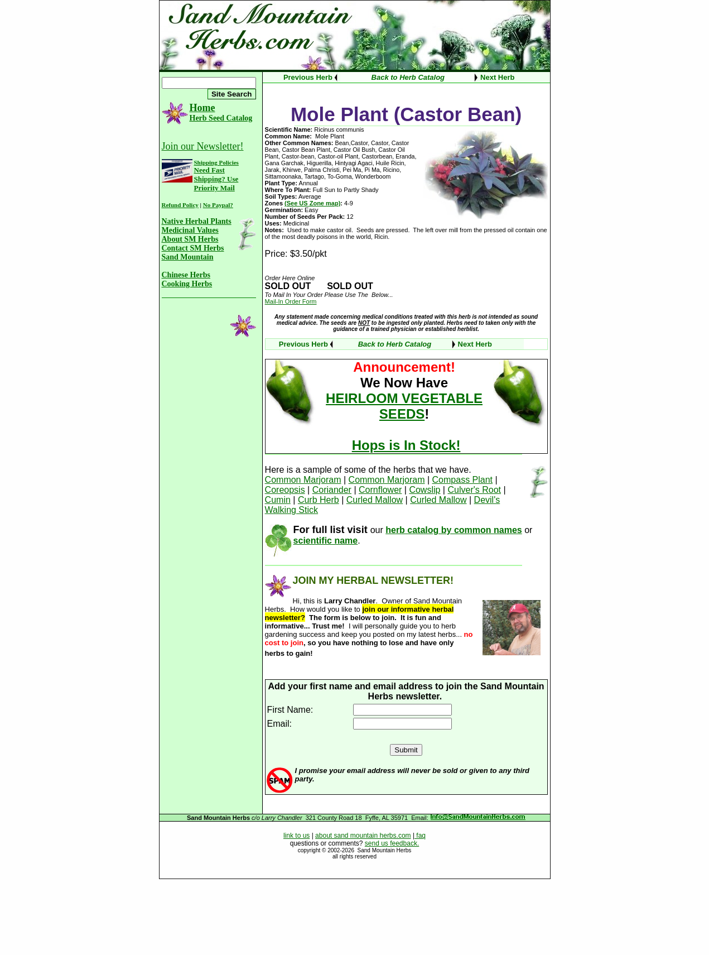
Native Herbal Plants (196, 221)
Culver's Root (474, 490)
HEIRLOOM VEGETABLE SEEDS (404, 406)
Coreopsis (285, 490)
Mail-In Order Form (291, 301)
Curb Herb (318, 500)
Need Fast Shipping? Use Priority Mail (216, 179)
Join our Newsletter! (203, 146)
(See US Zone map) (312, 203)
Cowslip (424, 490)
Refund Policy (180, 204)
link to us (296, 835)
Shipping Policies (216, 162)
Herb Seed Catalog (221, 118)
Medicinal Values (190, 230)
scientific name (325, 540)
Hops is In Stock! (406, 445)
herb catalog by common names (453, 530)
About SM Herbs (190, 239)
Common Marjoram (303, 479)
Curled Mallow (374, 500)
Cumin (278, 500)
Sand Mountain (188, 257)
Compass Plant (462, 479)
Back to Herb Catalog (408, 77)
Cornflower (380, 490)
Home (202, 107)
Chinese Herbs (186, 275)
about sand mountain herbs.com (363, 835)
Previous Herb (307, 77)
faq (420, 835)
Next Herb (497, 77)
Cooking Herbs (187, 284)
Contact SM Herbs (193, 248)
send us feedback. (392, 843)
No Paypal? (218, 204)
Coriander (331, 490)
